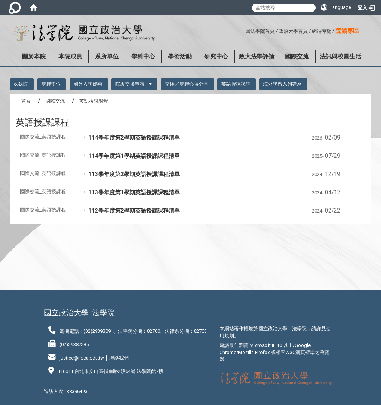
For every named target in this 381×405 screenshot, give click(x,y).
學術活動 (180, 56)
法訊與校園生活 (340, 56)
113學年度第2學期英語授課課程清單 (134, 174)
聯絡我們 (119, 358)
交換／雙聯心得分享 (186, 84)
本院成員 (70, 56)
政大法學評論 (257, 56)
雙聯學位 (51, 84)
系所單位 (107, 56)
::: (242, 30)
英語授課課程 (235, 84)
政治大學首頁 (293, 31)
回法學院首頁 (260, 31)
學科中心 (143, 56)
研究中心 (216, 56)
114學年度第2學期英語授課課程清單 (134, 137)
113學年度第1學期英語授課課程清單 (134, 192)
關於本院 (34, 56)
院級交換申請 (129, 84)
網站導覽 (321, 31)
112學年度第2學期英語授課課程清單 (134, 210)
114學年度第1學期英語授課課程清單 (134, 156)
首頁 (26, 101)
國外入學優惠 (87, 84)
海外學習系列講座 (282, 84)
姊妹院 (21, 84)
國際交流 (297, 56)
